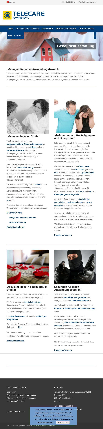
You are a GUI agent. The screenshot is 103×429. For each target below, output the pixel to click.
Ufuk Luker (51, 425)
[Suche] (95, 35)
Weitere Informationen (45, 422)
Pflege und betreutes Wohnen (22, 217)
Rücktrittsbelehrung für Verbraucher (21, 395)
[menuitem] (11, 2)
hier (8, 200)
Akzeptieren (62, 422)
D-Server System (14, 213)
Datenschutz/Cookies (15, 401)
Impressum (11, 392)
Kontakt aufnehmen (15, 227)
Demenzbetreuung (17, 222)
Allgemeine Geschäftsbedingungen (21, 398)
